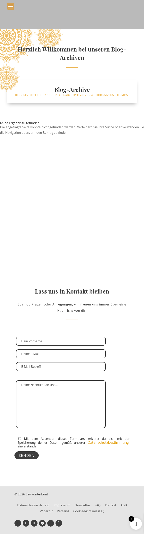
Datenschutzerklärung (33, 505)
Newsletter (82, 505)
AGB (124, 505)
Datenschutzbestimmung (108, 442)
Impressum (62, 505)
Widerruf (46, 511)
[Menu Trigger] (10, 6)
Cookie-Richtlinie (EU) (88, 511)
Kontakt (110, 505)
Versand (63, 511)
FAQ (98, 505)
